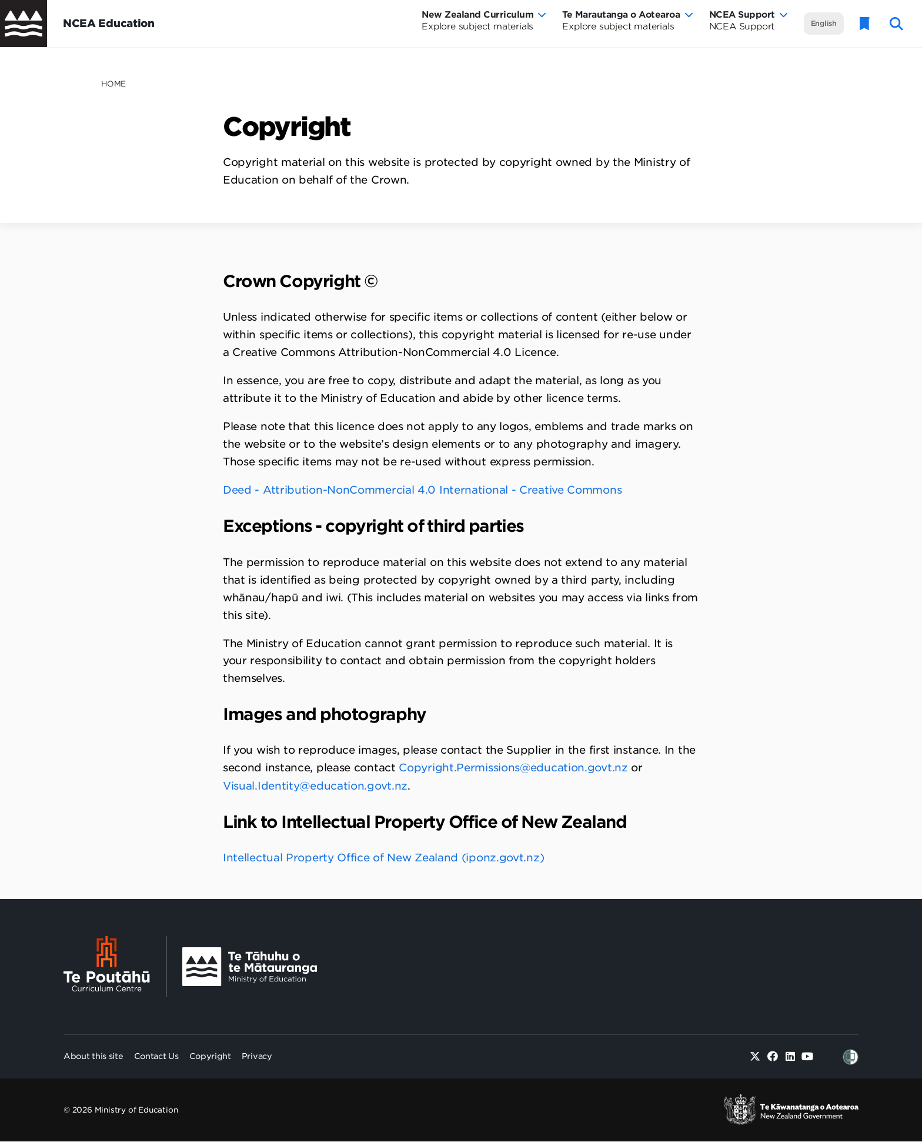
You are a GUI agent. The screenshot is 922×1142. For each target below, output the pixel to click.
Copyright (210, 1056)
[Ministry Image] (249, 967)
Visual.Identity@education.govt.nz (315, 786)
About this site (93, 1056)
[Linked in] (790, 1057)
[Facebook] (773, 1057)
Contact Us (156, 1056)
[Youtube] (807, 1057)
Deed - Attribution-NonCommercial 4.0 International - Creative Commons (422, 490)
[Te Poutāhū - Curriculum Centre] (115, 966)
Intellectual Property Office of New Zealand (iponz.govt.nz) (385, 857)
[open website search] (896, 23)
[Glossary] (865, 24)
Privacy (257, 1056)
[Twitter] (755, 1057)
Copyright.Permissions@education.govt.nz (513, 767)
